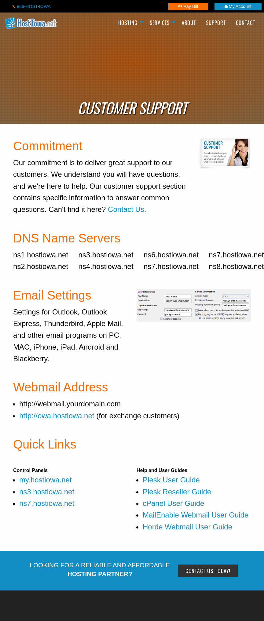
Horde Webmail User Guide (187, 527)
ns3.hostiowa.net (46, 492)
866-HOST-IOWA (32, 6)
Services (160, 22)
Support (216, 22)
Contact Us (126, 209)
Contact (245, 22)
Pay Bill (188, 6)
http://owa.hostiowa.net (56, 416)
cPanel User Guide (173, 503)
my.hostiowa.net (45, 480)
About (189, 22)
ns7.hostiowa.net (46, 503)
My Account (238, 6)
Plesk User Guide (171, 480)
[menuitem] (129, 23)
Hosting (128, 22)
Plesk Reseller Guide (177, 492)
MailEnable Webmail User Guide (195, 515)
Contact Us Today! (207, 571)
